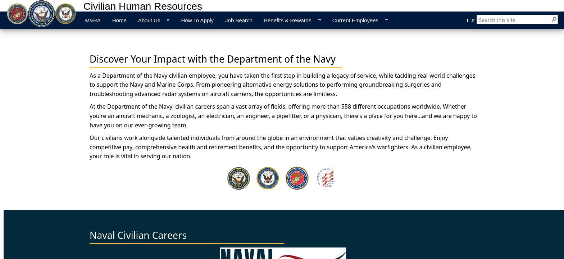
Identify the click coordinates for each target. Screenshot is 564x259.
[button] (554, 18)
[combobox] (515, 20)
